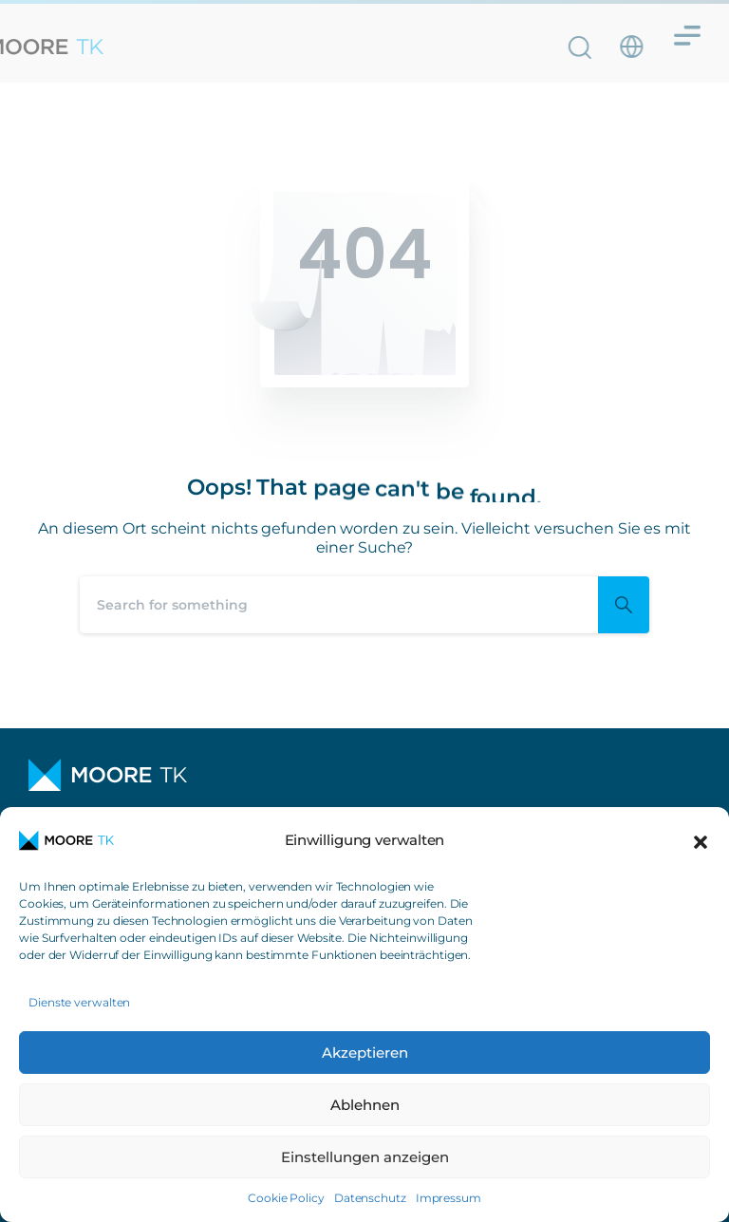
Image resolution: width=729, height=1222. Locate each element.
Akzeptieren (365, 1052)
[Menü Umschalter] (687, 28)
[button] (700, 840)
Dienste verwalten (79, 1002)
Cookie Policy (286, 1198)
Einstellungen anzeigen (365, 1157)
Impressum (448, 1198)
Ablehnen (365, 1105)
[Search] (339, 604)
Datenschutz (370, 1198)
